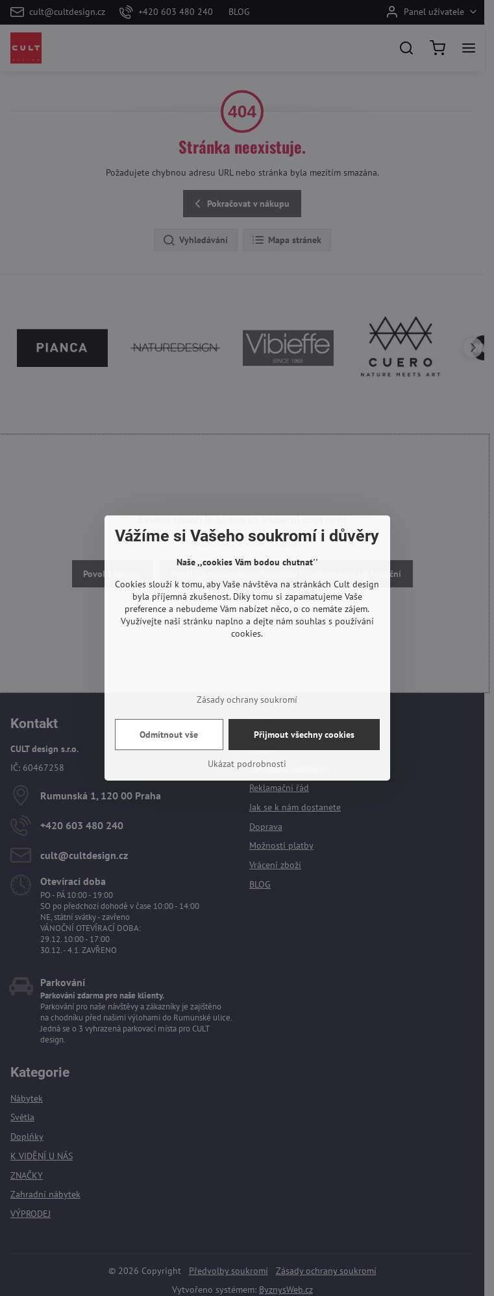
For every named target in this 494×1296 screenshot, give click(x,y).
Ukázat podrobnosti (247, 764)
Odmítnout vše (169, 734)
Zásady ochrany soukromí (247, 699)
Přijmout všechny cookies (304, 734)
